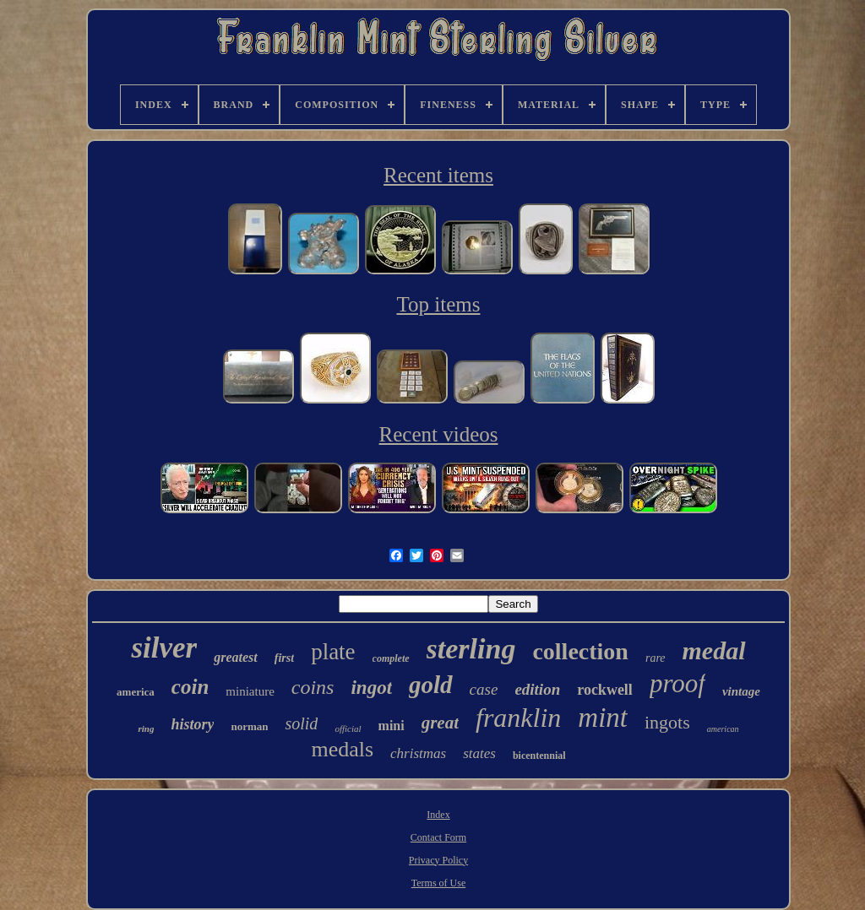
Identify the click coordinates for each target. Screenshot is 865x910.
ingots (667, 722)
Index (438, 815)
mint (603, 717)
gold (431, 684)
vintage (741, 691)
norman (249, 726)
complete (391, 658)
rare (655, 658)
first (284, 658)
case (484, 689)
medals (342, 749)
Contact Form (438, 837)
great (440, 722)
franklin (518, 717)
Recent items (438, 175)
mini (391, 725)
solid (301, 723)
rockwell (605, 689)
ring (146, 728)
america (136, 691)
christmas (418, 753)
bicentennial (539, 755)
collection (580, 651)
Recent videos (438, 434)
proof (677, 683)
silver (164, 647)
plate (333, 651)
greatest (236, 657)
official (348, 728)
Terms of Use (438, 883)
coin (190, 686)
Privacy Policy (438, 860)
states (479, 753)
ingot (371, 687)
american (723, 729)
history (192, 724)
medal (714, 650)
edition (537, 689)
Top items (439, 304)
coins (313, 687)
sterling (471, 648)
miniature (250, 691)
